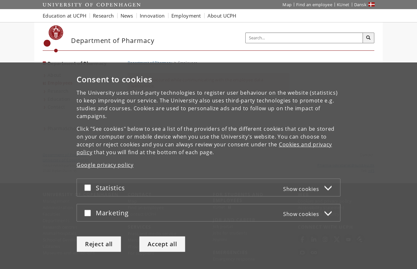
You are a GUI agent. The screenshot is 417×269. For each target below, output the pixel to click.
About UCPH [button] (222, 15)
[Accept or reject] (89, 187)
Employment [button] (186, 15)
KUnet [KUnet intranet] (343, 4)
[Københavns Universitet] (54, 38)
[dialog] (208, 165)
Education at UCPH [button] (64, 15)
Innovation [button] (152, 15)
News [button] (127, 15)
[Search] (368, 38)
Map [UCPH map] (287, 4)
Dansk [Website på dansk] (360, 4)
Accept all (162, 244)
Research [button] (103, 15)
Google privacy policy (105, 164)
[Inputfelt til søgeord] (304, 38)
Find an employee (314, 4)
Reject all (99, 244)
